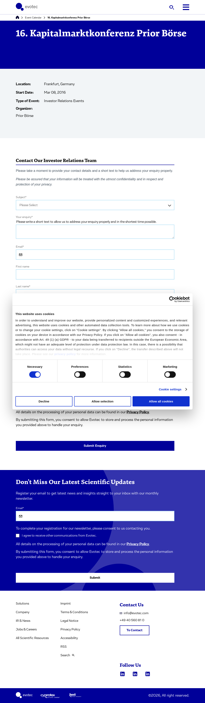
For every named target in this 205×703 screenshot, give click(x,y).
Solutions (22, 603)
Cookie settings (170, 389)
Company (22, 612)
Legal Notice (69, 620)
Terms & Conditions (74, 612)
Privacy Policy (138, 412)
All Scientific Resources (32, 638)
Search (67, 655)
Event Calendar (33, 17)
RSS (63, 646)
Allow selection (102, 401)
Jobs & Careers (26, 629)
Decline (44, 401)
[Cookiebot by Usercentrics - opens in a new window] (172, 299)
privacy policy (65, 354)
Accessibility (69, 638)
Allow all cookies (161, 401)
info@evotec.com (134, 613)
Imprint (65, 603)
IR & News (23, 620)
